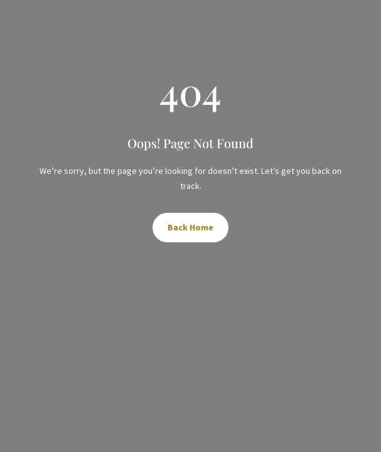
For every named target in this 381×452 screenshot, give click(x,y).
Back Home (190, 227)
